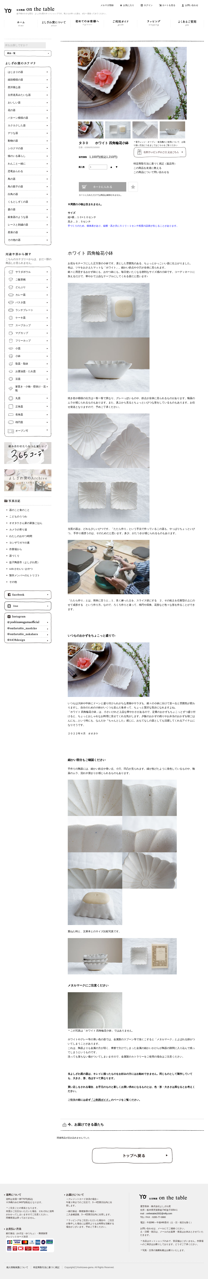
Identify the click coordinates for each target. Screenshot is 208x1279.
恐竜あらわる (15, 174)
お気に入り (128, 5)
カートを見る (168, 5)
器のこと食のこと (19, 512)
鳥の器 (11, 181)
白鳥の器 (13, 197)
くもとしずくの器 (18, 204)
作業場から (15, 552)
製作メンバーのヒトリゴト (24, 578)
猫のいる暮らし (17, 158)
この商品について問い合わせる (151, 172)
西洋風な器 (14, 90)
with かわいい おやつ (21, 571)
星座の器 (13, 235)
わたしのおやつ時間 (20, 539)
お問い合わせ (191, 5)
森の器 (11, 212)
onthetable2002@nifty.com (159, 1213)
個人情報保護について (17, 1267)
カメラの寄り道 (18, 532)
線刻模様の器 (15, 82)
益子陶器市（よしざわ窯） (24, 565)
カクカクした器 (17, 128)
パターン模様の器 (18, 120)
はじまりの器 (15, 74)
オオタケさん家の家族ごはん (25, 525)
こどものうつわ (18, 519)
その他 (13, 584)
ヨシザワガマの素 (19, 545)
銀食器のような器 (18, 219)
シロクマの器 (15, 151)
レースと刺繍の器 (18, 227)
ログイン (148, 5)
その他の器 (14, 242)
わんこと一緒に (17, 166)
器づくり (14, 558)
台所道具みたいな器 (19, 97)
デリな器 (13, 135)
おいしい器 (14, 105)
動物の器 (13, 143)
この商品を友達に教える (147, 167)
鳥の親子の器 (15, 189)
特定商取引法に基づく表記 (46, 1267)
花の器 (11, 113)
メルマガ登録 (107, 5)
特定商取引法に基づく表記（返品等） (155, 163)
